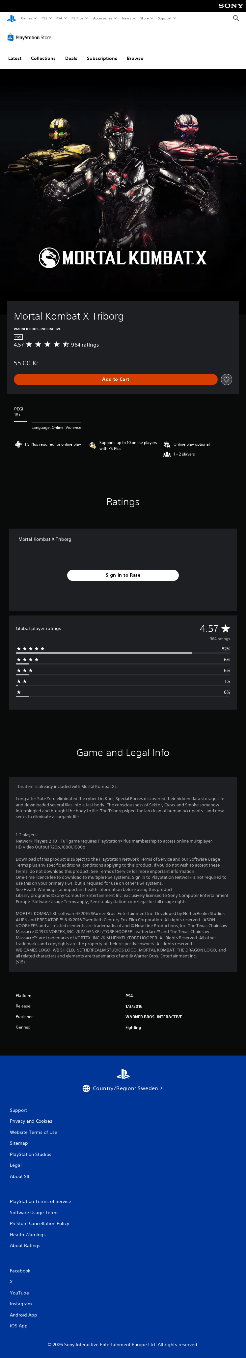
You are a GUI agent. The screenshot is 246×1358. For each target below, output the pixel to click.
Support (164, 18)
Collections (43, 57)
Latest (14, 57)
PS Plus (77, 18)
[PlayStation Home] (11, 18)
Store (144, 18)
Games (26, 18)
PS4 (59, 18)
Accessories (102, 18)
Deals (71, 57)
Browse (135, 57)
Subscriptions (102, 57)
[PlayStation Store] (30, 36)
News (126, 18)
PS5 (44, 18)
